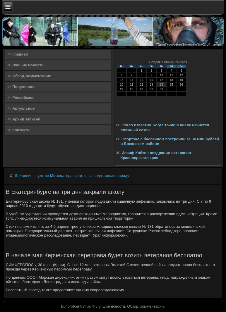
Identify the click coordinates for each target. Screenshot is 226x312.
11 (171, 75)
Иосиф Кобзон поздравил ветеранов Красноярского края (155, 155)
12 (181, 75)
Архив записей (26, 119)
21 (131, 84)
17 (161, 80)
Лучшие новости (28, 65)
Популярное (23, 87)
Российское (23, 97)
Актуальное (23, 108)
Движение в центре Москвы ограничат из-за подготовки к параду (72, 175)
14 (131, 80)
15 (141, 80)
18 (171, 80)
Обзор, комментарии (31, 76)
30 (151, 89)
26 (181, 84)
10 (161, 75)
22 (141, 84)
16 (151, 80)
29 (141, 89)
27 (121, 89)
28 (131, 89)
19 (181, 80)
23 (151, 84)
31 (161, 89)
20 (121, 84)
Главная (20, 54)
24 (161, 84)
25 (171, 84)
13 (121, 80)
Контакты (21, 130)
